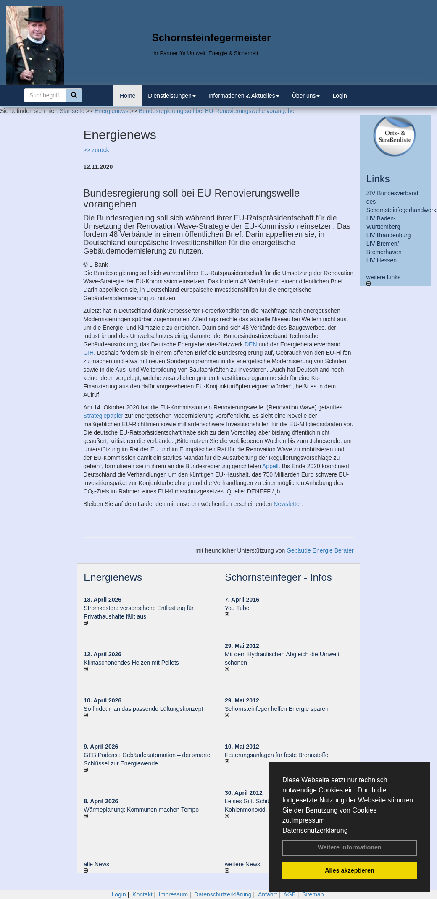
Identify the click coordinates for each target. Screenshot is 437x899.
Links (378, 178)
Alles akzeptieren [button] (349, 870)
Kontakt (142, 894)
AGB (289, 894)
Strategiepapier (103, 415)
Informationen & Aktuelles (243, 95)
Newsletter (287, 504)
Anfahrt (267, 894)
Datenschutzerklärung (315, 830)
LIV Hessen (381, 260)
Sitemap (313, 894)
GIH (88, 352)
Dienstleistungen (172, 95)
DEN (251, 344)
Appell (270, 466)
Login (339, 95)
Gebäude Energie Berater (320, 550)
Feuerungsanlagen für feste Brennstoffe (276, 755)
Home (127, 95)
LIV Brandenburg (388, 235)
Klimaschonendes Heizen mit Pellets (131, 662)
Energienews (113, 577)
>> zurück (96, 150)
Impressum (307, 820)
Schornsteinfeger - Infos (278, 577)
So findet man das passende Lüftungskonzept (143, 708)
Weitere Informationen (350, 847)
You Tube (237, 608)
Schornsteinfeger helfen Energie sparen (277, 708)
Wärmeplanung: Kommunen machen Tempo (141, 809)
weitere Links (383, 280)
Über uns (306, 95)
